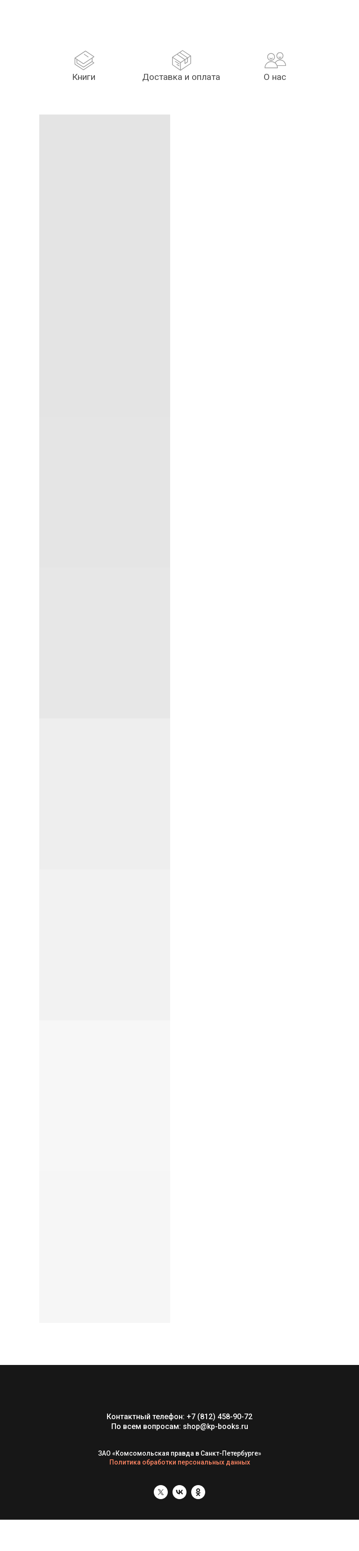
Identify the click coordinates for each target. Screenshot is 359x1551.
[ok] (198, 1497)
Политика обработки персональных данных (179, 1462)
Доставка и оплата (181, 77)
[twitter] (161, 1497)
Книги (83, 77)
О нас (275, 77)
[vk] (179, 1497)
